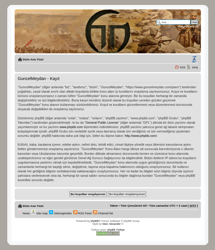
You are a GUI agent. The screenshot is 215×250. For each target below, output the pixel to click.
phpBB (95, 221)
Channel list (103, 213)
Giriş (195, 67)
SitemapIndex (60, 213)
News (24, 213)
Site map (39, 213)
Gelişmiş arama (188, 26)
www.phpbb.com (71, 127)
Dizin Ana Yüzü (33, 59)
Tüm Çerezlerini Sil (134, 205)
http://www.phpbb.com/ (141, 135)
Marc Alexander (111, 223)
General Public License (102, 122)
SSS (183, 67)
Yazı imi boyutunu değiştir (194, 59)
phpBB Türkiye (116, 229)
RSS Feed (82, 213)
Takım (114, 205)
